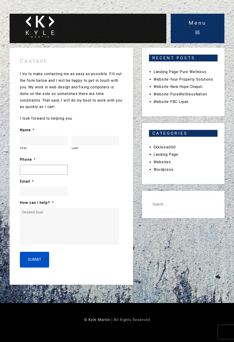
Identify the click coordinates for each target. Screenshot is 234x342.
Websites (162, 162)
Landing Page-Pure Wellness (180, 72)
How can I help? (37, 202)
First (23, 148)
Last (75, 148)
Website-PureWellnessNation (180, 94)
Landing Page (166, 154)
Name (27, 130)
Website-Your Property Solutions (183, 79)
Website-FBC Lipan (171, 102)
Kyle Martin (99, 320)
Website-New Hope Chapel (178, 86)
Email (27, 181)
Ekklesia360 (165, 147)
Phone (28, 159)
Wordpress (163, 169)
